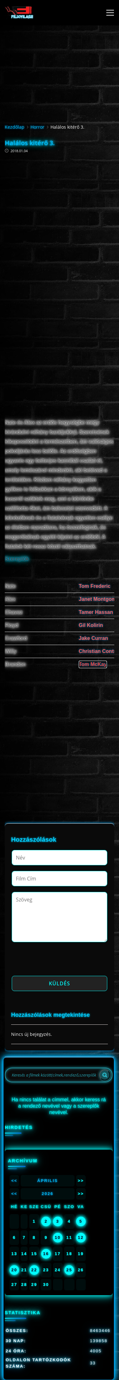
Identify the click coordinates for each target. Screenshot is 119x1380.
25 (69, 1270)
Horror (37, 127)
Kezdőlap (14, 127)
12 (80, 1237)
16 (46, 1253)
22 (34, 1270)
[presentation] (60, 960)
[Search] (104, 1075)
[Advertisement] (59, 209)
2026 (47, 1193)
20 (14, 1270)
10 (58, 1237)
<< (14, 1180)
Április (47, 1180)
